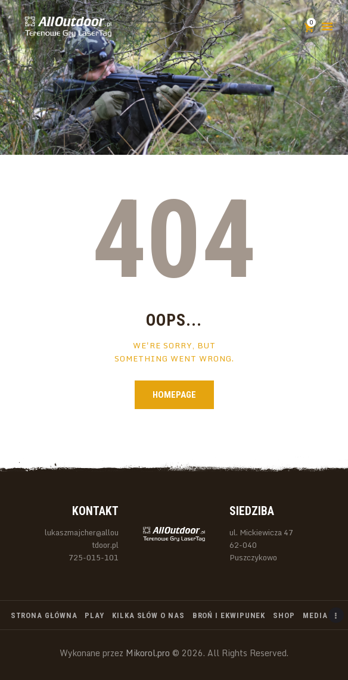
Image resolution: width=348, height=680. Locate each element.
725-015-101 (94, 557)
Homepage (174, 394)
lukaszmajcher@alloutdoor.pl (82, 538)
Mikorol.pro (146, 653)
